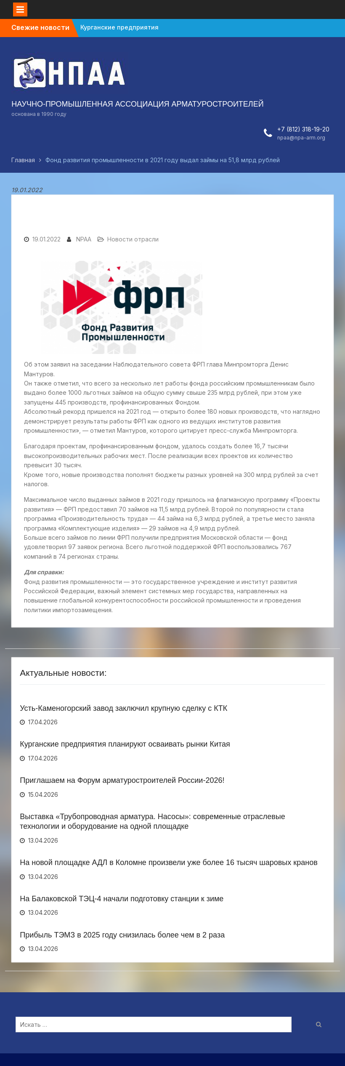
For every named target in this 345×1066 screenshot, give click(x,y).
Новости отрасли (133, 239)
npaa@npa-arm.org (301, 137)
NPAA (83, 239)
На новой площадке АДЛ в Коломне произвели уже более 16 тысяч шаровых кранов (168, 862)
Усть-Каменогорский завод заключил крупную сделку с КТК (123, 708)
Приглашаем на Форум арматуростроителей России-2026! (122, 780)
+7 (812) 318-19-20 (303, 129)
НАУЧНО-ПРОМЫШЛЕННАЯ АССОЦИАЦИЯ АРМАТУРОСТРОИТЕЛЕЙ (137, 104)
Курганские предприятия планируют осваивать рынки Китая (125, 744)
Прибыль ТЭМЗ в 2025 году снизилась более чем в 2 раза (122, 935)
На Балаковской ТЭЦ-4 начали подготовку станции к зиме (121, 899)
